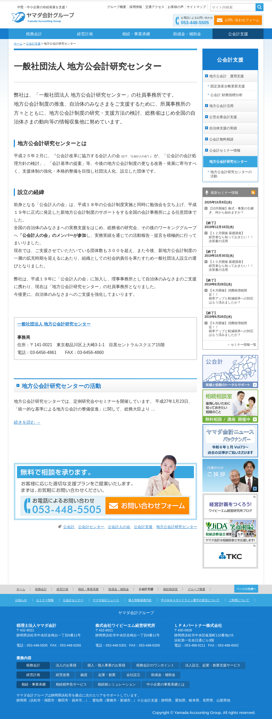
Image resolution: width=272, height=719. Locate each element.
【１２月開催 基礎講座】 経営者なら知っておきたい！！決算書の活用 (231, 237)
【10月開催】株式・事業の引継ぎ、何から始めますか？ (231, 210)
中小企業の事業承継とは (166, 684)
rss (253, 192)
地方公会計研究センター (176, 527)
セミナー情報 (45, 600)
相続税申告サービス (71, 684)
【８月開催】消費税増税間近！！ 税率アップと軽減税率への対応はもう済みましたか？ (231, 296)
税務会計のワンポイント (155, 665)
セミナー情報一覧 (243, 344)
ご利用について (239, 600)
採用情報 (135, 7)
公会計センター (91, 527)
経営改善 (63, 675)
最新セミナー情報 (224, 193)
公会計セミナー (73, 600)
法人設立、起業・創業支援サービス (212, 665)
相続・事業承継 (136, 34)
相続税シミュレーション (117, 684)
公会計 (68, 527)
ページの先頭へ (246, 589)
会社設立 (133, 675)
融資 (83, 675)
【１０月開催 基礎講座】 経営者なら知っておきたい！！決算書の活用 (231, 266)
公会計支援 (238, 34)
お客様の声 (176, 7)
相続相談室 (170, 589)
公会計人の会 (119, 527)
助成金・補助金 (187, 34)
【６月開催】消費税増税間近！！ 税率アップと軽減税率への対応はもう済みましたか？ (231, 329)
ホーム (18, 43)
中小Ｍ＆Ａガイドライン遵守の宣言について (190, 600)
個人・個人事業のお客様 (106, 665)
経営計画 (85, 34)
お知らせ (21, 600)
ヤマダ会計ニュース (106, 600)
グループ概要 (116, 7)
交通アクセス (154, 7)
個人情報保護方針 (140, 600)
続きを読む (27, 422)
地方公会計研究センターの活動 (61, 386)
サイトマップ (196, 7)
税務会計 (34, 34)
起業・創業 (107, 675)
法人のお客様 (66, 665)
